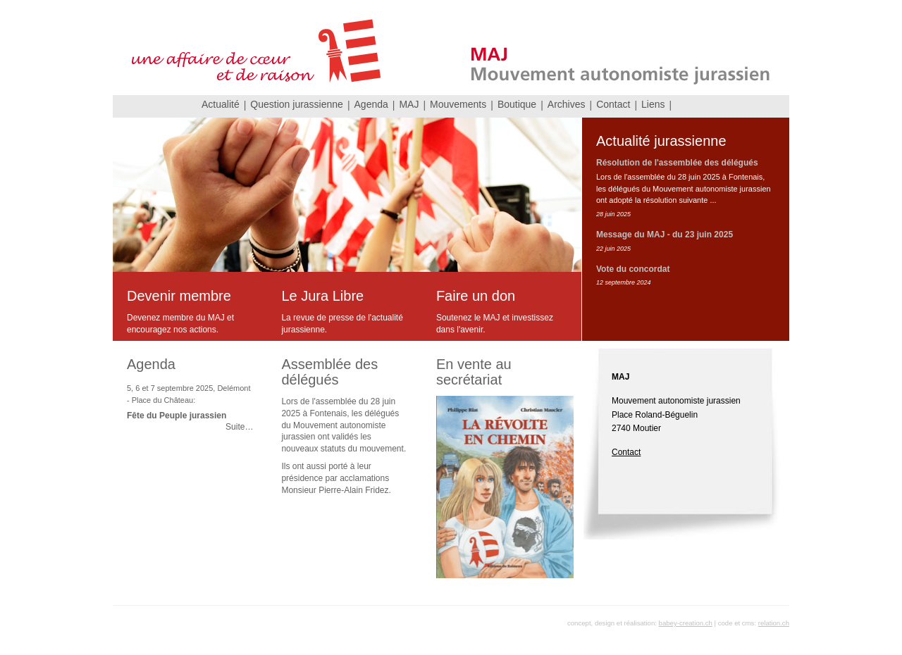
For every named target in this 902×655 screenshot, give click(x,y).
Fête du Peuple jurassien (176, 415)
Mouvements (458, 104)
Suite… (239, 427)
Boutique (517, 104)
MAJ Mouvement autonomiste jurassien (451, 47)
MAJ (409, 104)
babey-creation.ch (685, 623)
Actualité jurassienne (661, 141)
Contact (613, 104)
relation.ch (773, 623)
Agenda (371, 104)
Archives (567, 104)
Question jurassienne (296, 104)
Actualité (221, 104)
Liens (653, 104)
